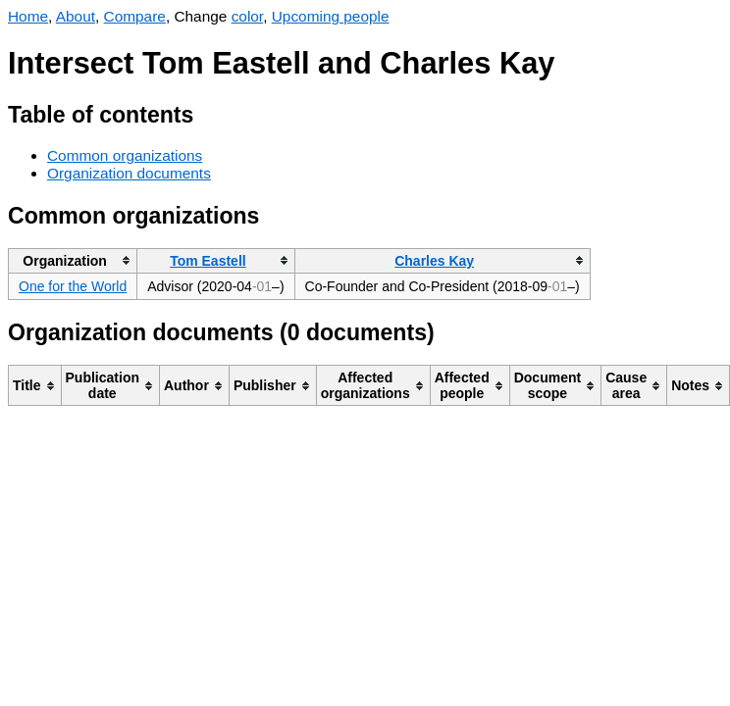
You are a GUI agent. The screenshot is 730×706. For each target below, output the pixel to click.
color (248, 16)
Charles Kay (434, 261)
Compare (135, 16)
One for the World (73, 286)
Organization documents (129, 173)
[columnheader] (73, 260)
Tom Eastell (208, 261)
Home (28, 16)
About (75, 16)
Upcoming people (331, 16)
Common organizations (124, 155)
